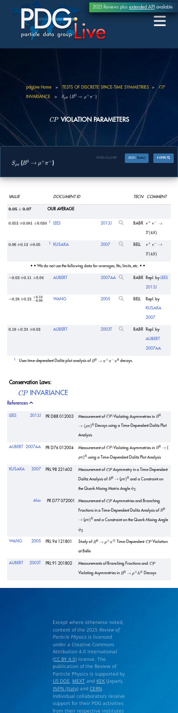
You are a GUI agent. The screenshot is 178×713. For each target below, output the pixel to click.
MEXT (78, 681)
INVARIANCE (43, 393)
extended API (142, 7)
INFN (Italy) (65, 689)
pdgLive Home (38, 87)
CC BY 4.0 (64, 659)
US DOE (61, 681)
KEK (100, 681)
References (20, 403)
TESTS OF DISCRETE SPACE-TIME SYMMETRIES (105, 87)
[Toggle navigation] (160, 21)
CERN (96, 689)
